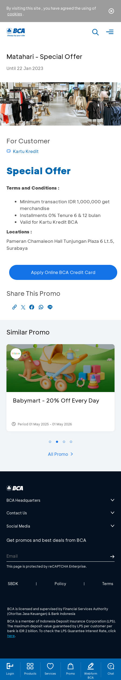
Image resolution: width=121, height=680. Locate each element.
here (11, 635)
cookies (14, 13)
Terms (107, 583)
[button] (50, 442)
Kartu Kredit (22, 151)
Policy (60, 583)
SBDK (13, 583)
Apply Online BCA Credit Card (63, 272)
